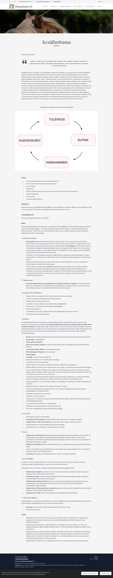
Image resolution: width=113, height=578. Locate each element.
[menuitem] (45, 6)
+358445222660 (57, 1)
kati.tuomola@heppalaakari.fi (43, 1)
